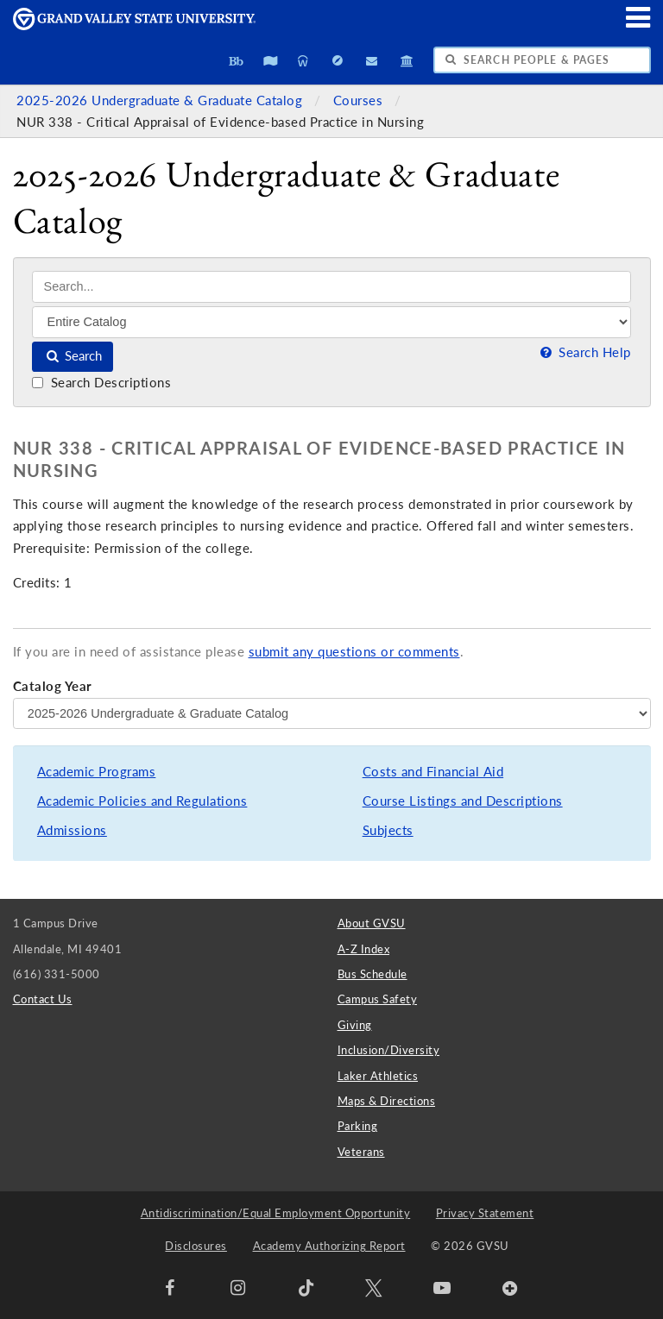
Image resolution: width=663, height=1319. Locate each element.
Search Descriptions (101, 382)
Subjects (388, 830)
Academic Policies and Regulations (142, 801)
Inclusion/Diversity (389, 1050)
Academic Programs (96, 771)
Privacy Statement (485, 1213)
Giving (355, 1025)
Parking (358, 1126)
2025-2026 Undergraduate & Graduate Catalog (161, 100)
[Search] (331, 287)
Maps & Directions (387, 1101)
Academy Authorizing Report (329, 1246)
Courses (360, 100)
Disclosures (196, 1246)
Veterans (361, 1152)
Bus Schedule (372, 974)
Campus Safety (378, 999)
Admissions (72, 830)
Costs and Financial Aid (433, 771)
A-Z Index (364, 949)
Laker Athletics (378, 1076)
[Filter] (331, 321)
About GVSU (372, 923)
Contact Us (43, 999)
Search (73, 356)
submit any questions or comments (354, 651)
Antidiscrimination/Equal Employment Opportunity (276, 1213)
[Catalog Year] (332, 713)
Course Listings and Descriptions (463, 801)
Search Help (583, 352)
